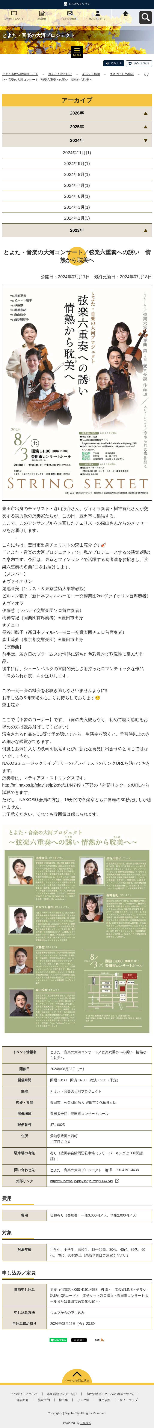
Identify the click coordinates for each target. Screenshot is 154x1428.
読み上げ (116, 63)
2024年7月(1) (77, 185)
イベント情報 (91, 74)
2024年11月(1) (77, 152)
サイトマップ (129, 1400)
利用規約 (104, 1400)
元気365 (85, 1423)
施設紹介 (23, 1400)
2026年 (77, 113)
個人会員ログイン (97, 19)
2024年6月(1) (77, 196)
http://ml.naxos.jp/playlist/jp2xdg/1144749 (84, 1181)
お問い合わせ (69, 19)
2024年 (77, 140)
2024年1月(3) (77, 218)
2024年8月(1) (77, 174)
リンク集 (83, 1400)
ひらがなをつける (79, 3)
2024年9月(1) (77, 163)
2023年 (77, 230)
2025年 (77, 126)
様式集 (63, 1400)
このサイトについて (14, 19)
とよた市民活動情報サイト (20, 74)
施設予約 (44, 1400)
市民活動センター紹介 (62, 1394)
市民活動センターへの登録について (110, 1394)
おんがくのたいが (60, 74)
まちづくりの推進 (122, 74)
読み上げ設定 (141, 63)
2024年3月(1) (77, 207)
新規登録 (42, 19)
